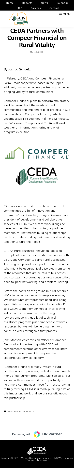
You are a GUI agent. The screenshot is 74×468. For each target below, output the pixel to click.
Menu (67, 13)
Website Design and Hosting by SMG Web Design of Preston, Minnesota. (46, 459)
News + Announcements (20, 411)
